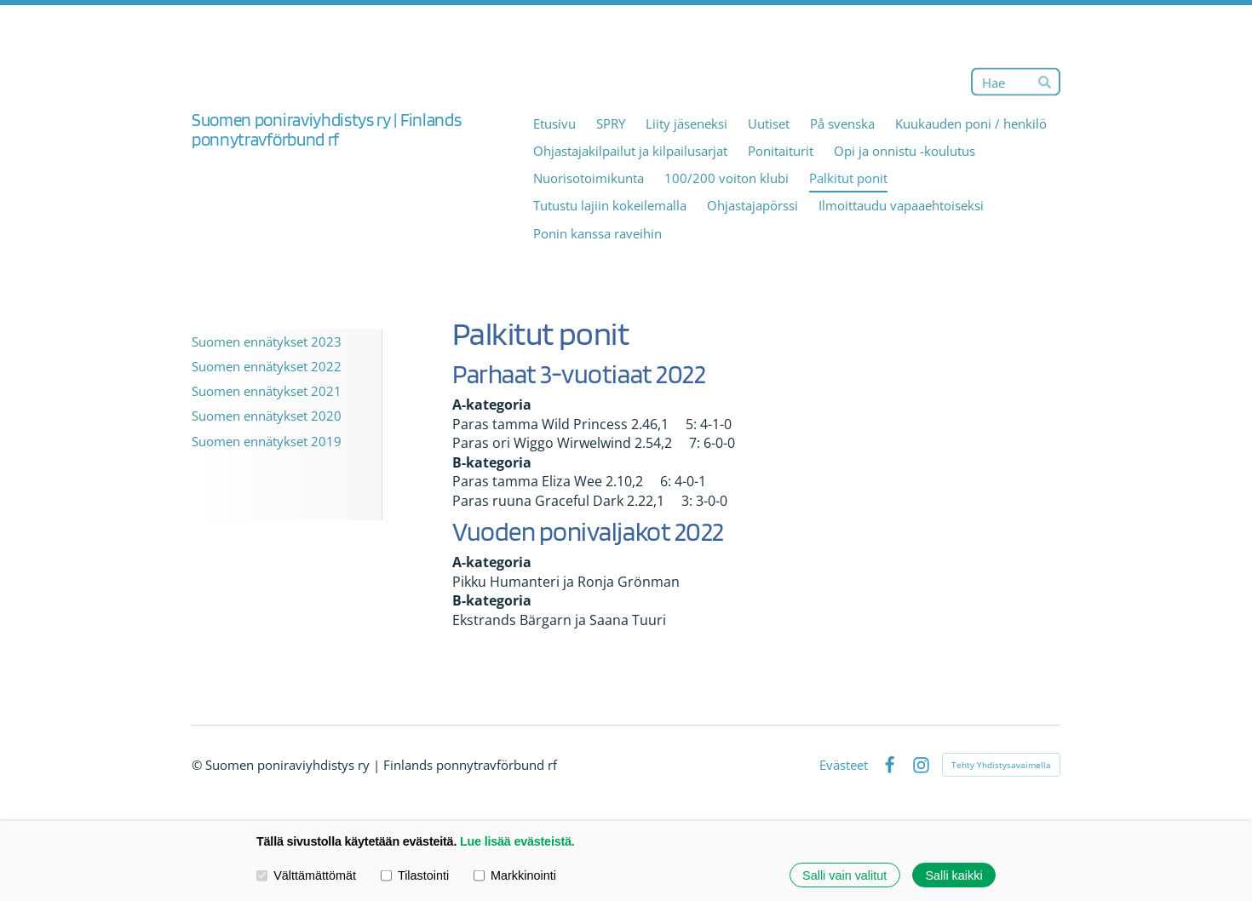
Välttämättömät (306, 874)
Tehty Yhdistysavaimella (1001, 765)
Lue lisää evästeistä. (517, 841)
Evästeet (843, 765)
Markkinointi (515, 874)
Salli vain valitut (844, 874)
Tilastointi (415, 874)
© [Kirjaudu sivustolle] (198, 764)
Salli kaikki (953, 874)
